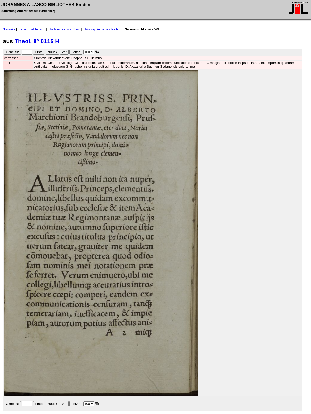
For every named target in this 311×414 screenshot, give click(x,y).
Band (76, 29)
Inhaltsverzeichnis (59, 29)
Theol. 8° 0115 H (37, 41)
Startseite (9, 29)
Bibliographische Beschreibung (103, 29)
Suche (22, 29)
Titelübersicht (36, 29)
